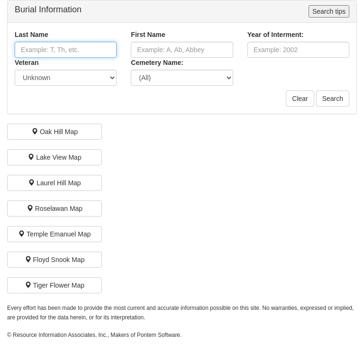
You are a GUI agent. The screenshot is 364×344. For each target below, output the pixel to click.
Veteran (27, 62)
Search (332, 98)
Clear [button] (300, 98)
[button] (54, 132)
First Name (148, 34)
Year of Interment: (275, 34)
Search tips (329, 11)
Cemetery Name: (157, 62)
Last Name (31, 34)
